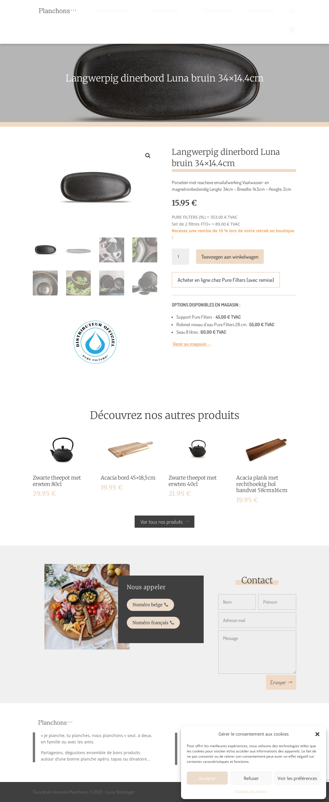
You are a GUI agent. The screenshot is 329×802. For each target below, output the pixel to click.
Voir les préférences (297, 778)
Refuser (251, 778)
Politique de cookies (251, 791)
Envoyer (278, 682)
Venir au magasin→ (192, 344)
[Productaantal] (180, 256)
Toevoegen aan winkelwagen (229, 256)
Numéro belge (151, 606)
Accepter (207, 778)
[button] (317, 734)
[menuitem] (116, 10)
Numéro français (153, 619)
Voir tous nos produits (161, 521)
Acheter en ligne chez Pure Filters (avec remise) (226, 280)
